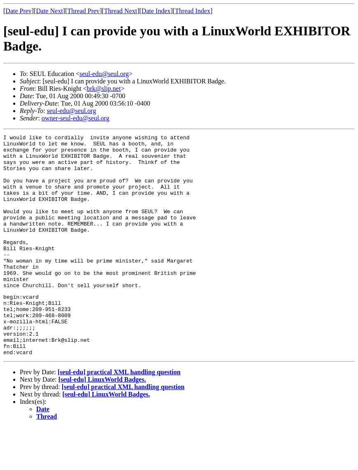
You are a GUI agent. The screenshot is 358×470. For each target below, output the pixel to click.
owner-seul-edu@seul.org (75, 118)
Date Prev (18, 10)
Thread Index (192, 10)
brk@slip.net (104, 88)
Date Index (156, 10)
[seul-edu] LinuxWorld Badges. (102, 422)
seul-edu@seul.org (104, 73)
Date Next (49, 10)
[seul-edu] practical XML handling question (119, 415)
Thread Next (120, 10)
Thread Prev (83, 10)
